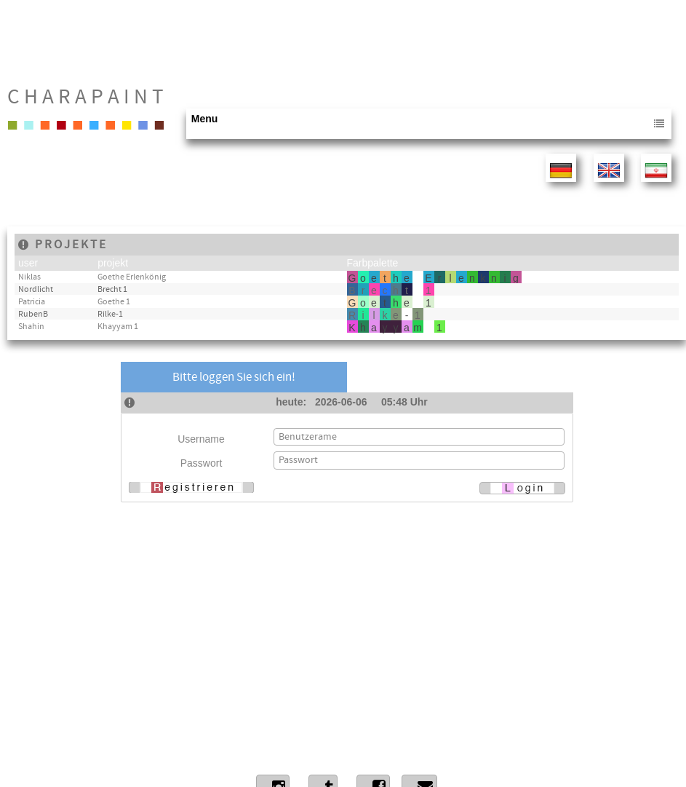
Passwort (201, 463)
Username (201, 439)
